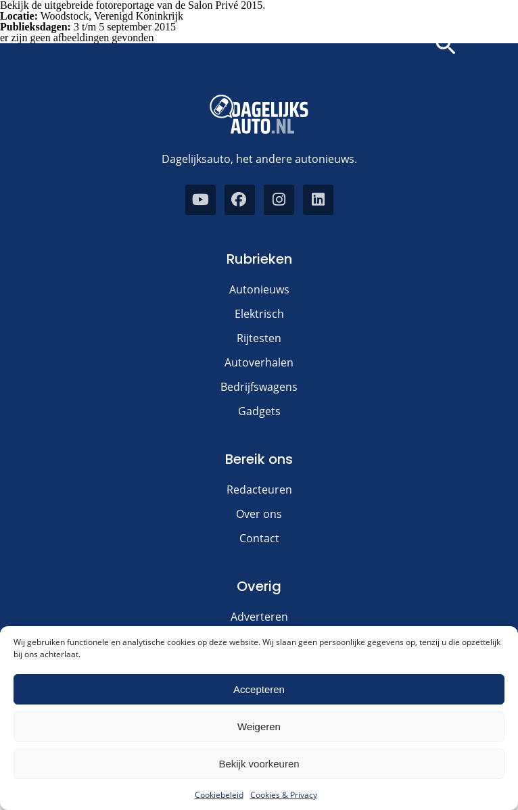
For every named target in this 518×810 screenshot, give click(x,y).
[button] (446, 45)
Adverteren (259, 616)
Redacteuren (259, 489)
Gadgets (259, 411)
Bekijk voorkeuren (258, 763)
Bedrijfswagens (259, 386)
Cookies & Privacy (283, 795)
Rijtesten (259, 338)
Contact (259, 538)
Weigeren (259, 726)
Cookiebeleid (219, 795)
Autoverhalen (259, 362)
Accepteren (259, 689)
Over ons (259, 513)
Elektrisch (259, 313)
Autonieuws (259, 289)
